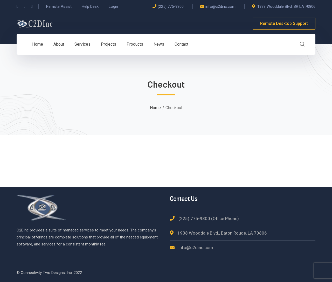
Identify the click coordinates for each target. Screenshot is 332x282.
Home (155, 107)
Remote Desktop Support (284, 23)
